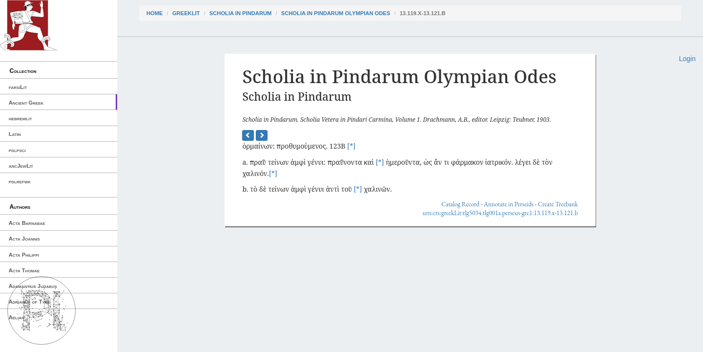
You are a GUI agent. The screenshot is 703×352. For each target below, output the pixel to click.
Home (154, 13)
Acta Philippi (24, 255)
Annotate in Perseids (509, 204)
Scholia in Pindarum (240, 13)
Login (687, 59)
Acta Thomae (24, 270)
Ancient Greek (26, 103)
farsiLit (18, 87)
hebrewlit (20, 118)
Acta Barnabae (27, 223)
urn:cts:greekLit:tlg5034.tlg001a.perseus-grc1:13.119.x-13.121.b (500, 213)
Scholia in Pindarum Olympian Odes (336, 13)
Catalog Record (460, 204)
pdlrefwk (20, 181)
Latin (15, 134)
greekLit (186, 13)
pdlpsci (17, 150)
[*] (351, 146)
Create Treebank (558, 204)
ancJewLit (21, 166)
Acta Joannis (24, 239)
